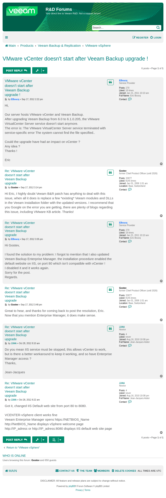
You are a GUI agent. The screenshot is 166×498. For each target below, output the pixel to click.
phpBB (72, 486)
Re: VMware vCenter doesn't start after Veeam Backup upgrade (20, 177)
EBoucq (123, 80)
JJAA (122, 327)
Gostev (122, 171)
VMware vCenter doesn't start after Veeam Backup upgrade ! (75, 59)
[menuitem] (155, 37)
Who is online (14, 455)
